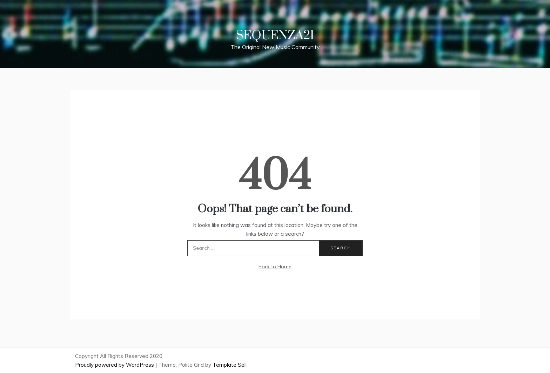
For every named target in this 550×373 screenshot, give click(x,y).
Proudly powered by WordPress (115, 364)
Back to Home (275, 266)
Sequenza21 (275, 35)
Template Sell (230, 364)
